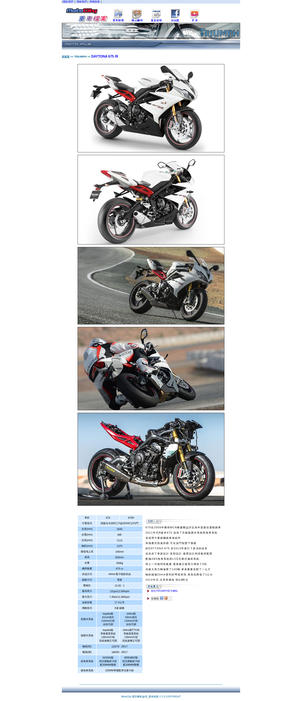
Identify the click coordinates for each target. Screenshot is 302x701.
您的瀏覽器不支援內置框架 (151, 11)
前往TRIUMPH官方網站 (164, 590)
